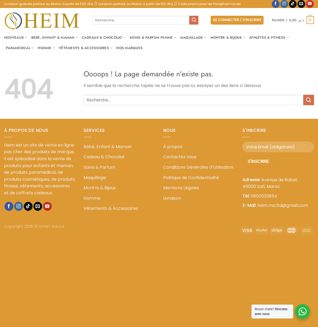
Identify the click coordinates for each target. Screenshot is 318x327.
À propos (172, 147)
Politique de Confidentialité (191, 178)
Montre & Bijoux (227, 37)
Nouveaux (16, 37)
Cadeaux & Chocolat (104, 37)
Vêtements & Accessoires (85, 48)
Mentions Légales (181, 188)
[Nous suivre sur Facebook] (276, 4)
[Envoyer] (193, 20)
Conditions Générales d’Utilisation (198, 167)
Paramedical (20, 48)
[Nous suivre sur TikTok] (293, 4)
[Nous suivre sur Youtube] (310, 4)
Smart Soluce (51, 226)
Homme (46, 48)
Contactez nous (180, 157)
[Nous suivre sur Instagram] (284, 4)
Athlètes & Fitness (269, 37)
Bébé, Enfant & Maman (54, 37)
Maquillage (193, 37)
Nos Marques (129, 47)
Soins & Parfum (99, 167)
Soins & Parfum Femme (152, 37)
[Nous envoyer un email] (301, 4)
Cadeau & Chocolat (104, 157)
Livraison (172, 198)
